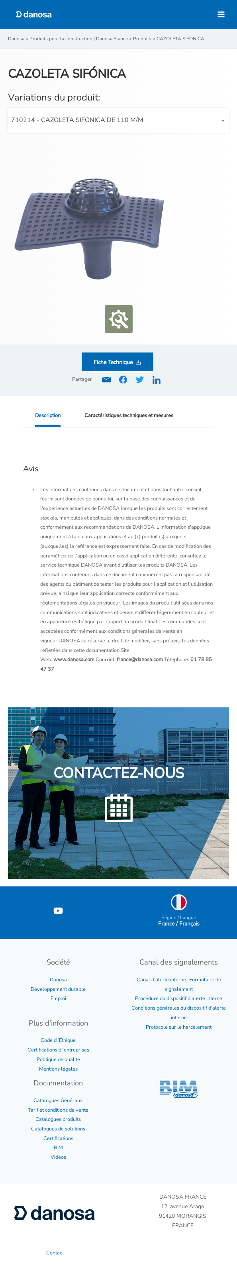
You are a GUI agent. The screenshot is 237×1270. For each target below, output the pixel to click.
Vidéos (58, 1157)
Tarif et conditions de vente (58, 1110)
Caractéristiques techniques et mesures (128, 415)
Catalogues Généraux (58, 1100)
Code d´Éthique (58, 1040)
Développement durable (58, 989)
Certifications (58, 1138)
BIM (58, 1147)
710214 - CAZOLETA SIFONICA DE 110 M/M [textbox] (77, 120)
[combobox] (118, 120)
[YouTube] (58, 911)
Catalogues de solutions (58, 1128)
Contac (54, 1252)
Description (48, 415)
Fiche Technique (113, 362)
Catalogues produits (58, 1119)
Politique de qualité (58, 1059)
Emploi (58, 998)
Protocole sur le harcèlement (179, 1027)
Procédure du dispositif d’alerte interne (178, 998)
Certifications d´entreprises (58, 1049)
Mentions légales (58, 1069)
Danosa (58, 979)
